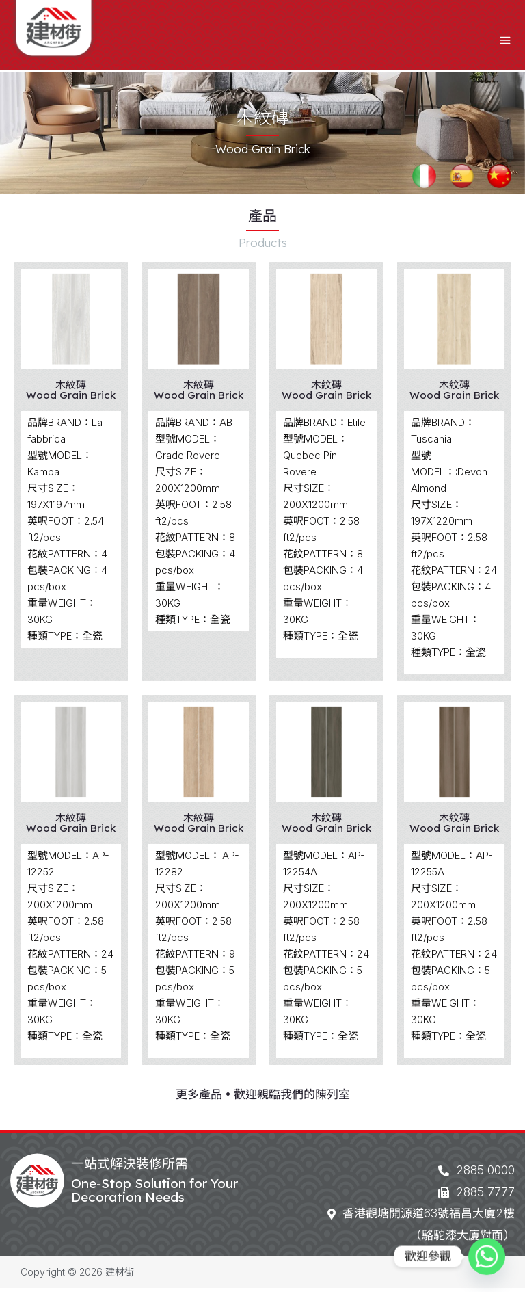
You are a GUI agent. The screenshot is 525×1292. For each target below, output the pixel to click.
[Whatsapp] (486, 1256)
